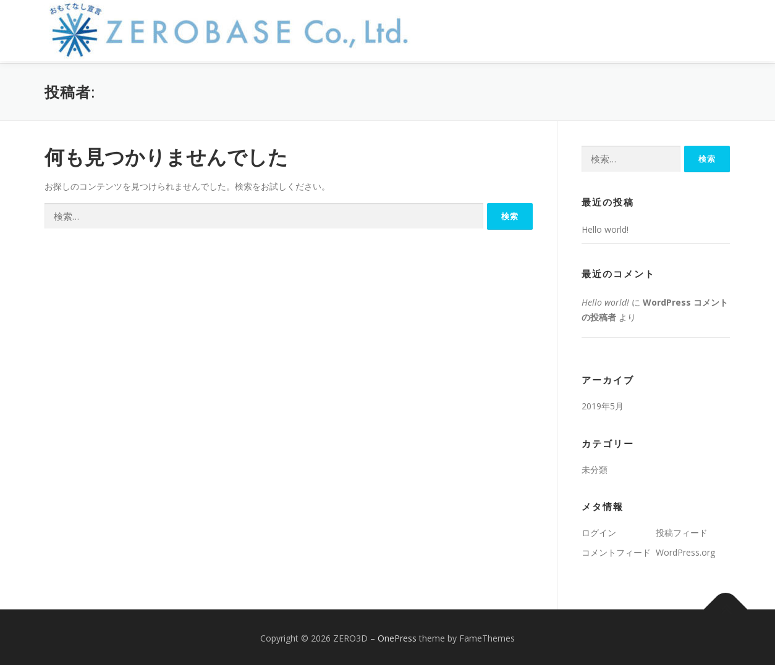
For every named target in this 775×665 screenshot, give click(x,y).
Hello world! (605, 227)
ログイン (599, 530)
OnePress (397, 636)
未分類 (595, 466)
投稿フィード (682, 530)
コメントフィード (616, 550)
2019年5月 (603, 403)
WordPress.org (685, 550)
